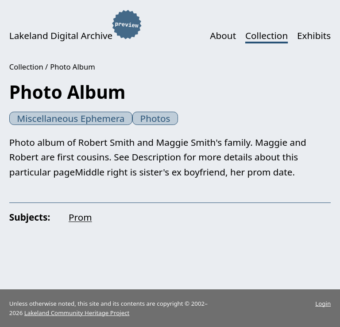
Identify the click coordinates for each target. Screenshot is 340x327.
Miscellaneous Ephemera (70, 118)
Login (323, 304)
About (223, 35)
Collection (266, 35)
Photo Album (72, 67)
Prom (80, 217)
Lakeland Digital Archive (61, 35)
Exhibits (314, 35)
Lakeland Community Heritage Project (77, 313)
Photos (155, 118)
